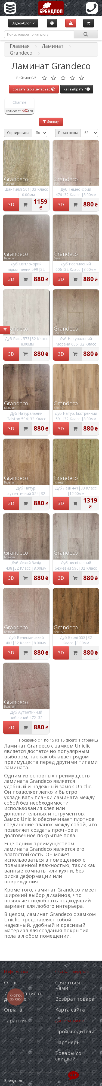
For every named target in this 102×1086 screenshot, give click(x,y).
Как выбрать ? (77, 89)
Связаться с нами (69, 985)
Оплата (13, 1009)
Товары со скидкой (68, 1056)
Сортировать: (18, 132)
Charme (19, 102)
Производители (74, 1031)
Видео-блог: (23, 23)
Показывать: (68, 132)
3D (11, 204)
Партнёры (68, 1042)
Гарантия (15, 1020)
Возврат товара (74, 999)
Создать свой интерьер (34, 89)
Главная (20, 46)
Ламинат (53, 46)
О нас (11, 982)
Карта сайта (70, 1009)
